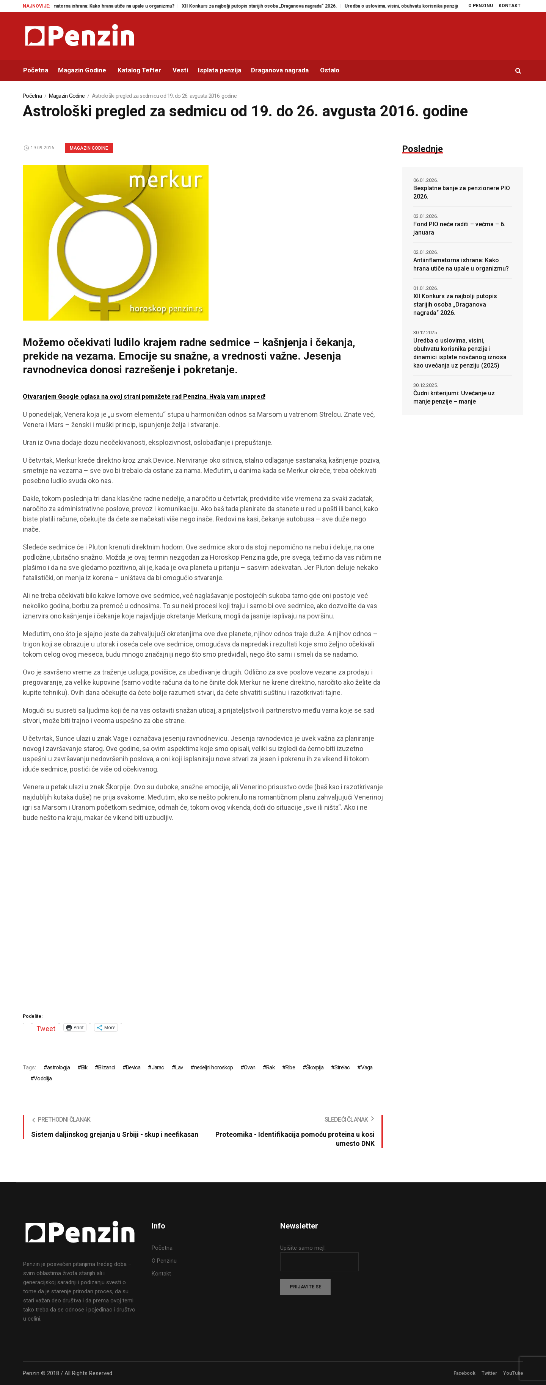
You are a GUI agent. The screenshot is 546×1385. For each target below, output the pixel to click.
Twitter (489, 1373)
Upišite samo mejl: (303, 1247)
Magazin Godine (67, 95)
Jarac (158, 1067)
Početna (32, 95)
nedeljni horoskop (213, 1067)
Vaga (367, 1067)
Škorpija (314, 1067)
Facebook (464, 1373)
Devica (133, 1067)
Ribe (290, 1067)
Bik (84, 1067)
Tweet (45, 1027)
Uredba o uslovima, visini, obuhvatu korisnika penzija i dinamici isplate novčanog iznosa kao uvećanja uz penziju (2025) (460, 353)
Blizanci (106, 1067)
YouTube (513, 1373)
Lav (179, 1067)
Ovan (249, 1067)
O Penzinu (164, 1260)
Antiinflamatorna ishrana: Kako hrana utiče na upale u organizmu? (114, 6)
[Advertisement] (203, 920)
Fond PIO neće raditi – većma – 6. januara (459, 228)
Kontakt (161, 1273)
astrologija (58, 1067)
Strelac (342, 1067)
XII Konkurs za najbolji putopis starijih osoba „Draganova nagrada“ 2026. (268, 6)
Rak (270, 1067)
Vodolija (43, 1078)
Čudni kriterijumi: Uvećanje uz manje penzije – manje (454, 397)
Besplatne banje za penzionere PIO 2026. (461, 192)
